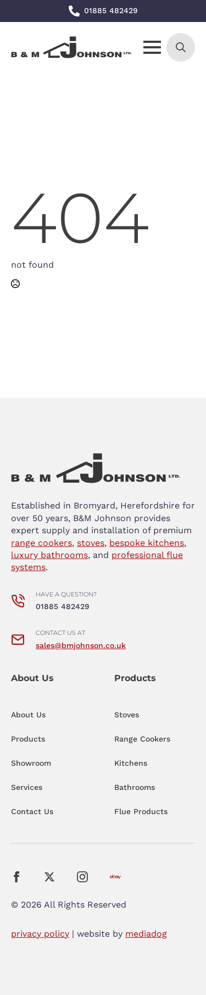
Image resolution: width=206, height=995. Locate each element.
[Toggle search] (180, 47)
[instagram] (82, 876)
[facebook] (16, 876)
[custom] (115, 876)
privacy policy (40, 933)
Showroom (31, 763)
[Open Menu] (152, 47)
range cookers (41, 543)
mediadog (146, 933)
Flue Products (141, 811)
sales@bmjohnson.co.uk (81, 645)
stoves (90, 543)
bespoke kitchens (146, 543)
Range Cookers (142, 739)
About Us (28, 714)
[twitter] (49, 876)
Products (28, 739)
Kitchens (130, 763)
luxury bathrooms (49, 555)
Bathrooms (134, 787)
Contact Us (32, 811)
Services (26, 787)
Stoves (126, 714)
